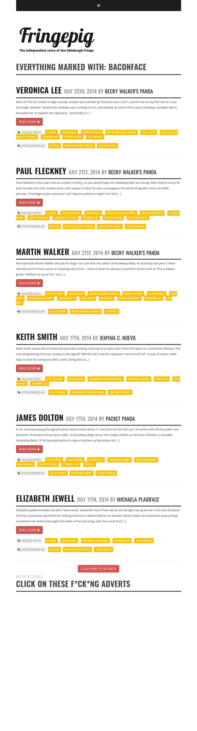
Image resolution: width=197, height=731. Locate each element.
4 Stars (51, 132)
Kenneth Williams (40, 298)
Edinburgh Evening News (105, 379)
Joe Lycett (148, 132)
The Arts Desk (73, 136)
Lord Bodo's (67, 298)
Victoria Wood (138, 217)
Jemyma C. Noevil (118, 338)
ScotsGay (107, 298)
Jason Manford (146, 459)
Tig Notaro (95, 136)
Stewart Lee (50, 136)
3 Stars (51, 540)
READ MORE (29, 122)
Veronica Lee (39, 90)
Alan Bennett (71, 213)
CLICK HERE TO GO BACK (98, 569)
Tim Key (89, 464)
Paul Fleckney (41, 170)
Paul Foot (87, 298)
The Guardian (113, 217)
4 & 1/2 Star (54, 459)
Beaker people (92, 132)
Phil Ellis (162, 379)
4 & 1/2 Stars (58, 473)
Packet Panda (120, 418)
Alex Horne (75, 459)
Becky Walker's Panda (129, 91)
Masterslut (25, 464)
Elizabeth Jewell (45, 498)
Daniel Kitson (133, 293)
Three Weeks (144, 540)
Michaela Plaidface (138, 499)
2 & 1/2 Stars (55, 293)
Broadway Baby (119, 459)
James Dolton (40, 417)
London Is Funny (65, 217)
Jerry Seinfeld (38, 217)
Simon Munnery (129, 298)
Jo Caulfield (157, 293)
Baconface (69, 132)
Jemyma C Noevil (138, 379)
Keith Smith (37, 336)
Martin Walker (42, 251)
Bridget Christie (152, 213)
